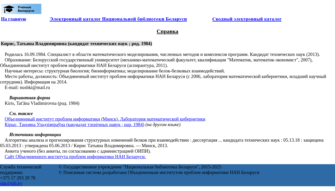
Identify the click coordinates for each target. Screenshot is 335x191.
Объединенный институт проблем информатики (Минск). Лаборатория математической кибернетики (105, 119)
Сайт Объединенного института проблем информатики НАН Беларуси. (75, 156)
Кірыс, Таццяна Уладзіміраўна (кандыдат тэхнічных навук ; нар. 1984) (74, 124)
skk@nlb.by (11, 183)
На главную (13, 19)
